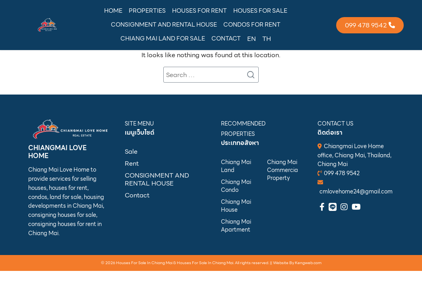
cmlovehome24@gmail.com (356, 191)
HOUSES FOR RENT (199, 10)
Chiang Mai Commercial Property (282, 170)
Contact (137, 195)
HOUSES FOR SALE (260, 10)
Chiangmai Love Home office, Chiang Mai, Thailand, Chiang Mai (354, 155)
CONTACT (226, 38)
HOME (113, 10)
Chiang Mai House (236, 205)
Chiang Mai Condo (236, 186)
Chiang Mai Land (236, 166)
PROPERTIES (147, 10)
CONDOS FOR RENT (252, 24)
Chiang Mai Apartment (236, 225)
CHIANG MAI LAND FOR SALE (162, 38)
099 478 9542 (342, 173)
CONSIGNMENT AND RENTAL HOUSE (164, 24)
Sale (131, 152)
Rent (132, 163)
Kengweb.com (308, 263)
